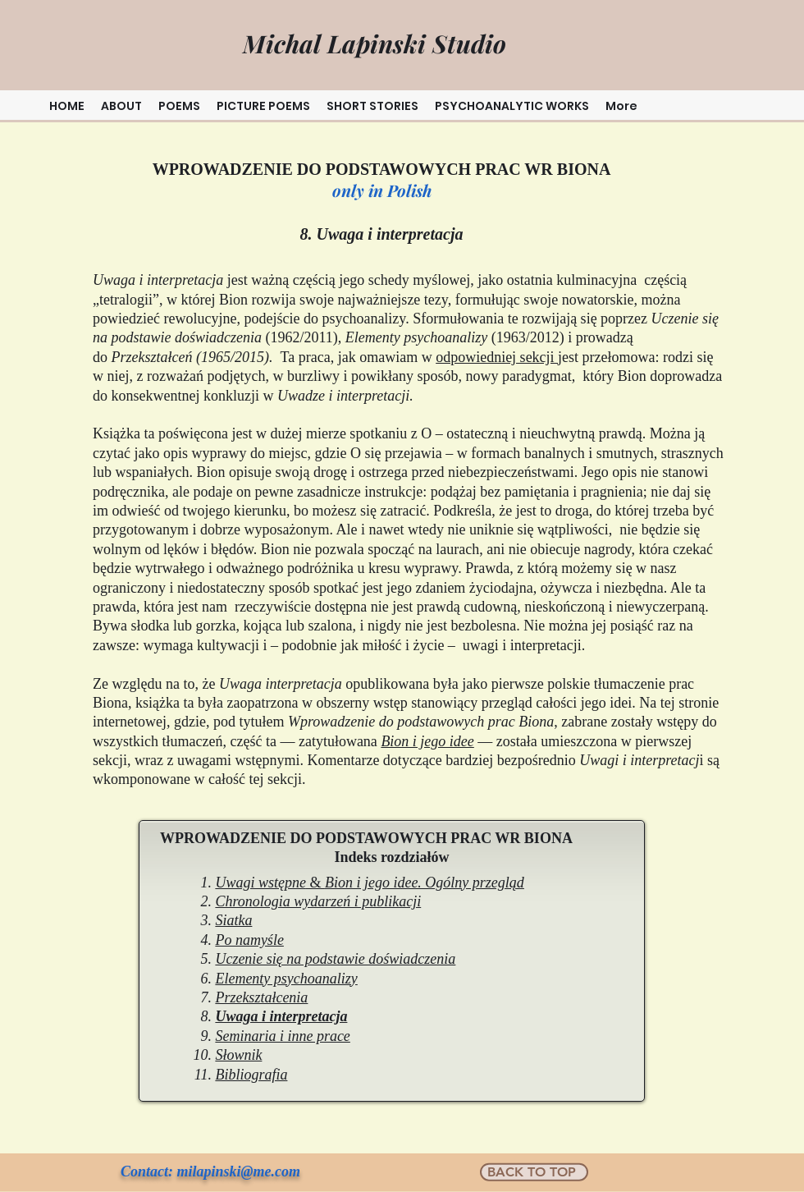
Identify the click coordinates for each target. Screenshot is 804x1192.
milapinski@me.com (238, 1171)
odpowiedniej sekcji (497, 357)
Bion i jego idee (427, 741)
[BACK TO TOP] (534, 1172)
